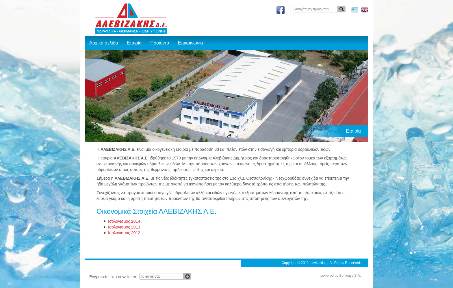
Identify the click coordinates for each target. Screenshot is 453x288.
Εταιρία (134, 42)
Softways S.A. (350, 276)
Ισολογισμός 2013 (124, 227)
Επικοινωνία (190, 42)
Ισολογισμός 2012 (124, 233)
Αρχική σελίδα (103, 42)
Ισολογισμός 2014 (124, 221)
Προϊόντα (159, 42)
